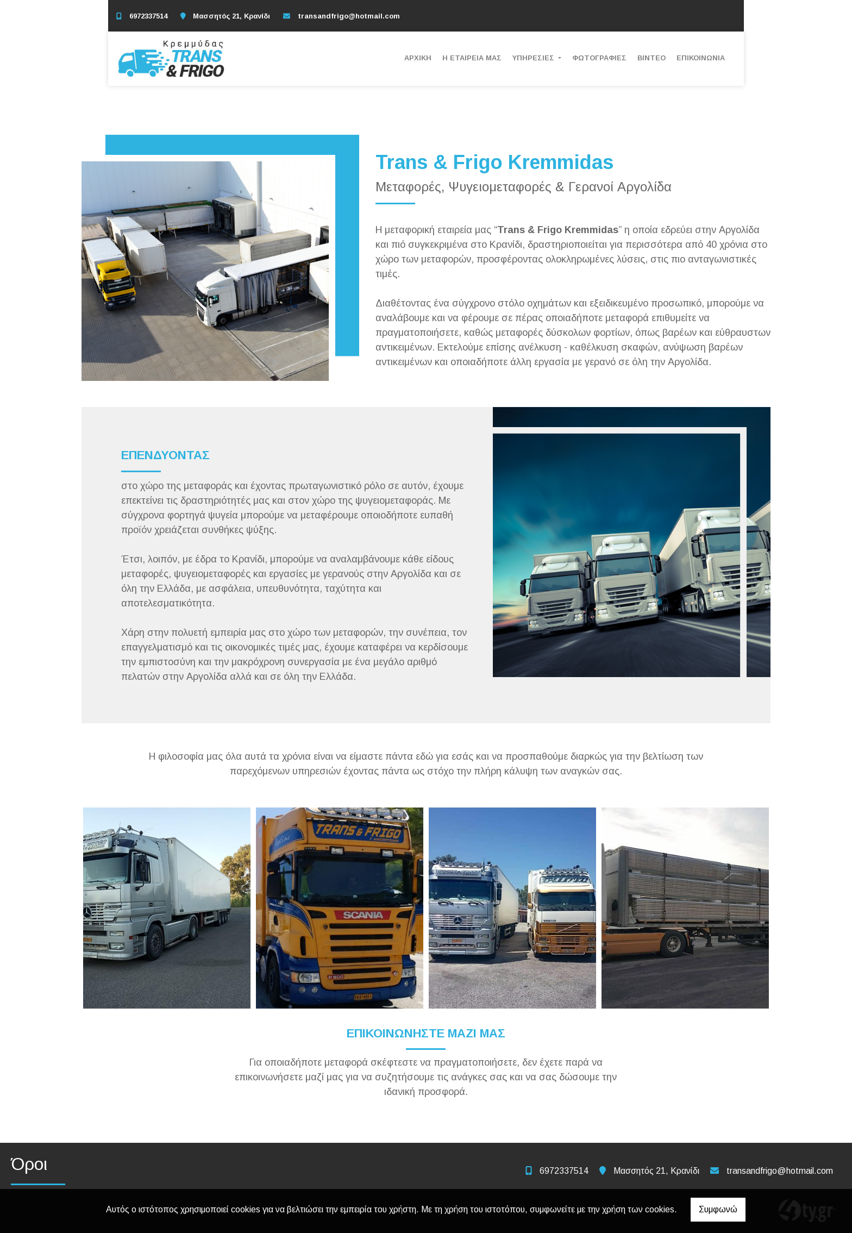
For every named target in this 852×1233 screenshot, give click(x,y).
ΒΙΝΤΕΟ (651, 58)
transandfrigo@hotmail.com (349, 16)
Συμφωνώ (718, 1209)
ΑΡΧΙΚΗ (417, 58)
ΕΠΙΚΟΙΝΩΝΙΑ (700, 58)
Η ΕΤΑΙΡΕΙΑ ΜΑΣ (472, 58)
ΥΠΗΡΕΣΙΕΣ (534, 58)
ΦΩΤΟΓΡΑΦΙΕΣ (599, 58)
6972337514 (148, 16)
